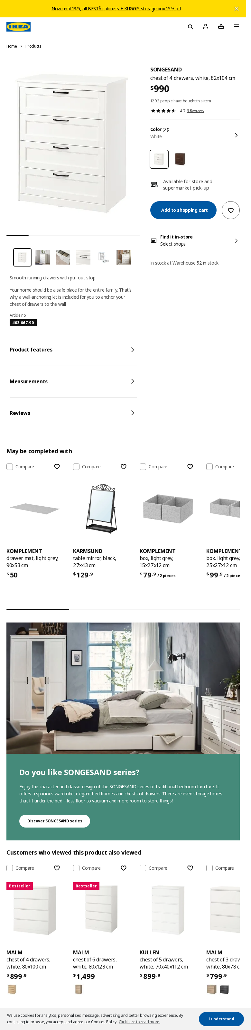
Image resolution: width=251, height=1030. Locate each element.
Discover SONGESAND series (54, 821)
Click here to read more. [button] (139, 1022)
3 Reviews (195, 110)
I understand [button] (221, 1019)
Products (33, 46)
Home (11, 46)
